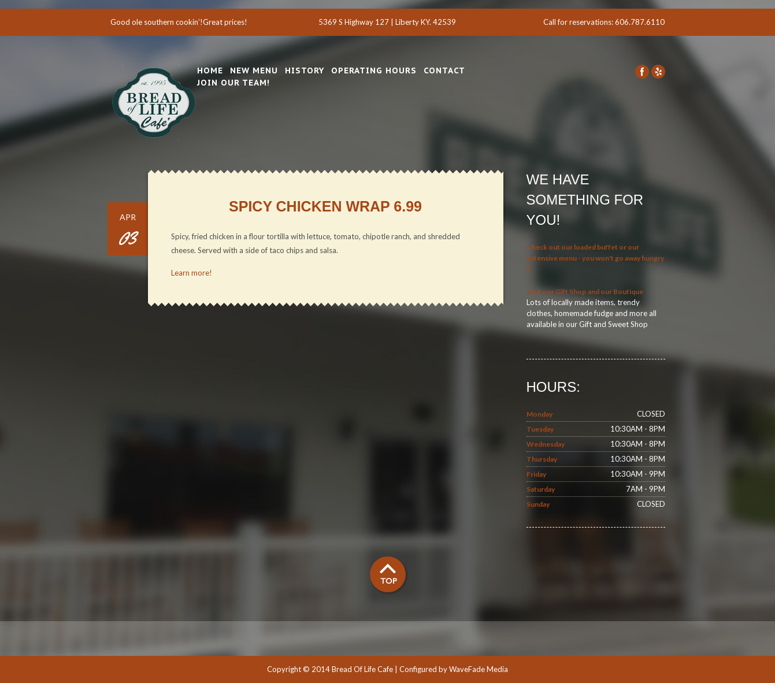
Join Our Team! (233, 82)
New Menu (254, 70)
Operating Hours (374, 70)
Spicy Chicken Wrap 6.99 (325, 206)
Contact (444, 70)
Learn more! (191, 272)
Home (210, 70)
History (304, 70)
